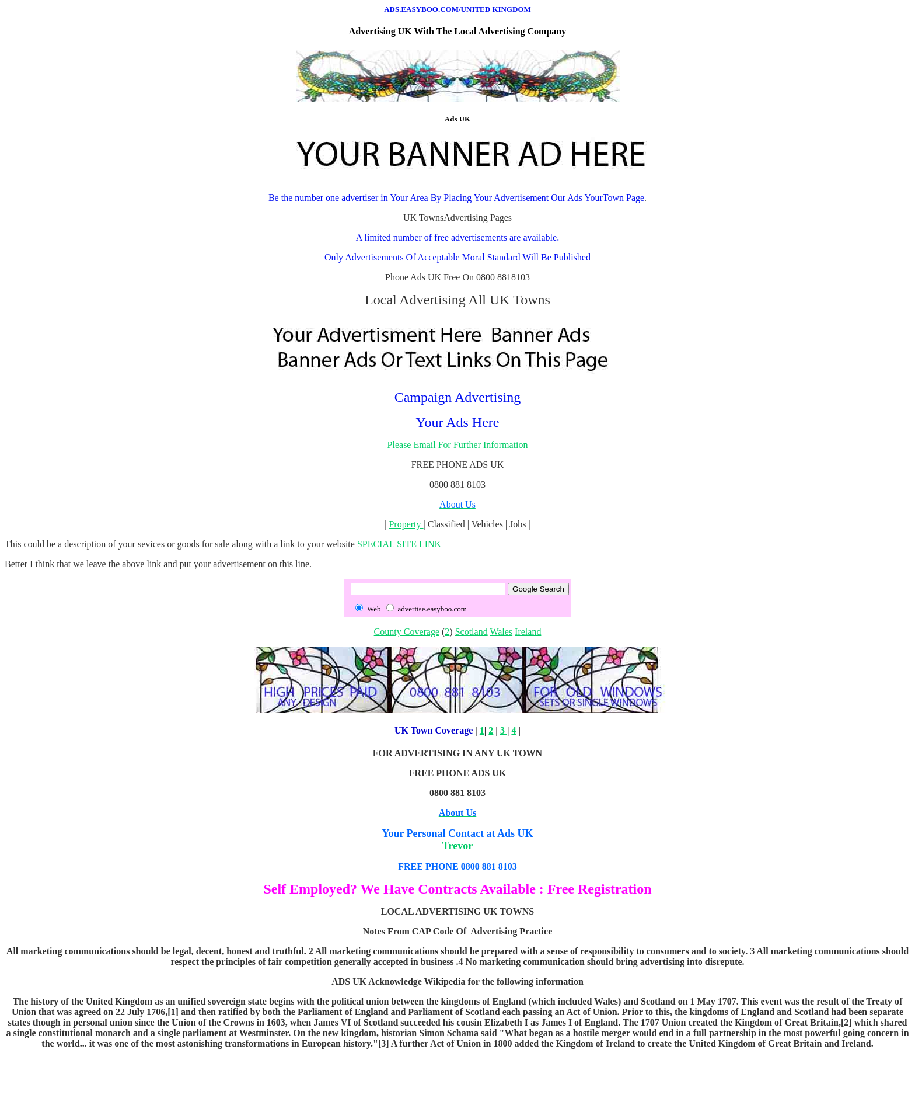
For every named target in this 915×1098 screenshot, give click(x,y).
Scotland (471, 632)
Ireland (528, 632)
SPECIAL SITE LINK (399, 544)
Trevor (457, 846)
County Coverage (406, 632)
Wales (501, 632)
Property (406, 524)
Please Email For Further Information (457, 445)
